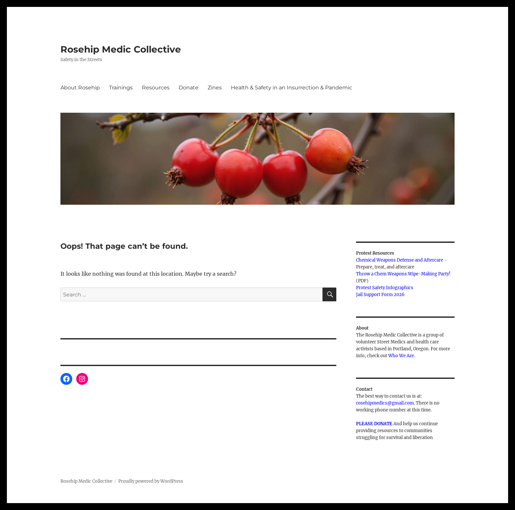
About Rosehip (80, 87)
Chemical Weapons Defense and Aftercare (399, 260)
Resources (155, 87)
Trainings (121, 87)
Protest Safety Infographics (384, 287)
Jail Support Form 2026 (380, 294)
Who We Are (401, 356)
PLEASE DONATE (374, 424)
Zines (215, 87)
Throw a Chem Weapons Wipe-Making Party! (403, 274)
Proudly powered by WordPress (150, 481)
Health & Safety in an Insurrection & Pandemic (291, 87)
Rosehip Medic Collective (120, 49)
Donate (188, 87)
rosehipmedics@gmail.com (385, 403)
